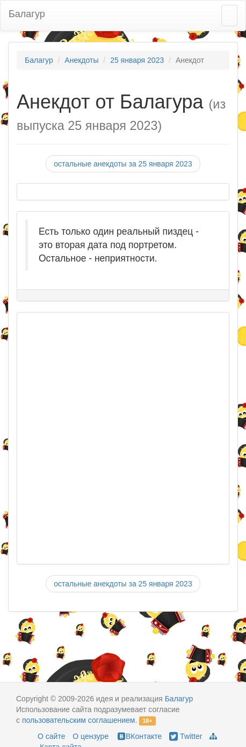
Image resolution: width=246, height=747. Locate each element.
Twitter (185, 736)
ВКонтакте (139, 736)
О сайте (51, 736)
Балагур (27, 14)
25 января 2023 (137, 60)
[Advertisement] (117, 438)
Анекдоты (81, 60)
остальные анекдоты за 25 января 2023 (123, 163)
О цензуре (90, 736)
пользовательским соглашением (78, 720)
